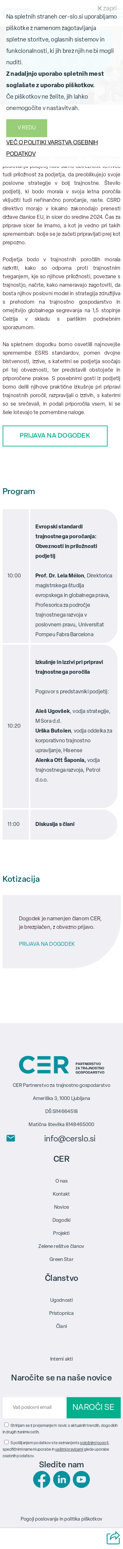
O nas (61, 1181)
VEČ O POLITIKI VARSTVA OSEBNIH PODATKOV (52, 148)
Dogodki (61, 1220)
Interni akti (61, 1359)
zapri (107, 9)
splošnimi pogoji (94, 1443)
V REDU (27, 128)
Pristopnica (61, 1313)
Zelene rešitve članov (61, 1246)
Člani (61, 1326)
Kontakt (61, 1194)
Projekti (61, 1233)
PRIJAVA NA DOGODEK (55, 436)
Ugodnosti (61, 1300)
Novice (61, 1207)
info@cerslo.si (69, 1139)
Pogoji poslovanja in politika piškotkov (61, 1519)
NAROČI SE (93, 1408)
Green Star (61, 1259)
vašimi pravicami (69, 1450)
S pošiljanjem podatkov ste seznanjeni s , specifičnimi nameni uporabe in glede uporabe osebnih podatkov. (56, 1449)
